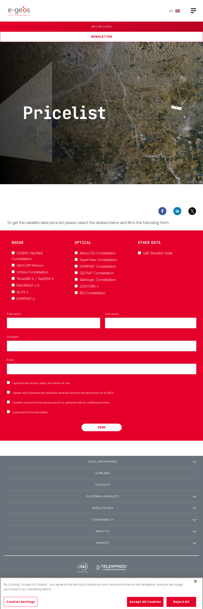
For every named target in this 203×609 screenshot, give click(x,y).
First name (14, 314)
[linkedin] (177, 211)
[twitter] (192, 211)
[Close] (195, 589)
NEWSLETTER (101, 36)
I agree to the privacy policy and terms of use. (41, 383)
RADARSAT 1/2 (28, 285)
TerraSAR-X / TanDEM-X (35, 279)
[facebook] (162, 211)
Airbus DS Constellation (98, 253)
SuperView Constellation (98, 260)
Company (13, 337)
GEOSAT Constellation (97, 273)
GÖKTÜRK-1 (89, 286)
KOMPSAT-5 (26, 299)
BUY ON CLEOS (102, 26)
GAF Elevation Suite (157, 253)
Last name (111, 314)
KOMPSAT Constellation (98, 266)
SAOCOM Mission (30, 265)
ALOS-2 (22, 292)
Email (10, 360)
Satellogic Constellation (98, 280)
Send (102, 427)
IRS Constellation (92, 293)
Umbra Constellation (32, 272)
